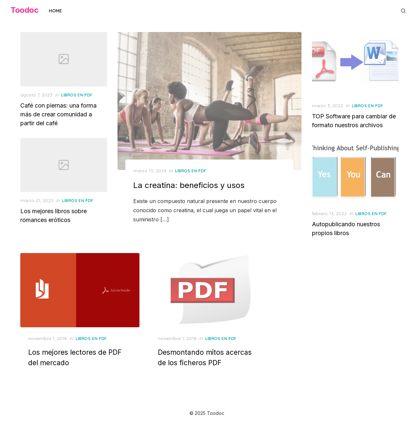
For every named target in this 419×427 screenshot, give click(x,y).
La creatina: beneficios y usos (189, 185)
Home (55, 11)
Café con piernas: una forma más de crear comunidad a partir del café (58, 114)
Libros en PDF (190, 170)
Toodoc (24, 10)
